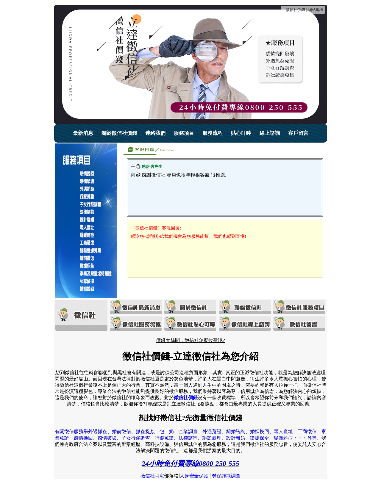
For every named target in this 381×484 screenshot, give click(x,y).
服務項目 (184, 133)
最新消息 (83, 133)
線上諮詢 (270, 133)
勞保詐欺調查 (226, 475)
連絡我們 (155, 133)
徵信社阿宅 (152, 475)
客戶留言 (298, 133)
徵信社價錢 (295, 9)
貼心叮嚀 (241, 133)
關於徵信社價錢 (119, 133)
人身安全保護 (194, 475)
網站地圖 (316, 9)
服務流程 (212, 133)
